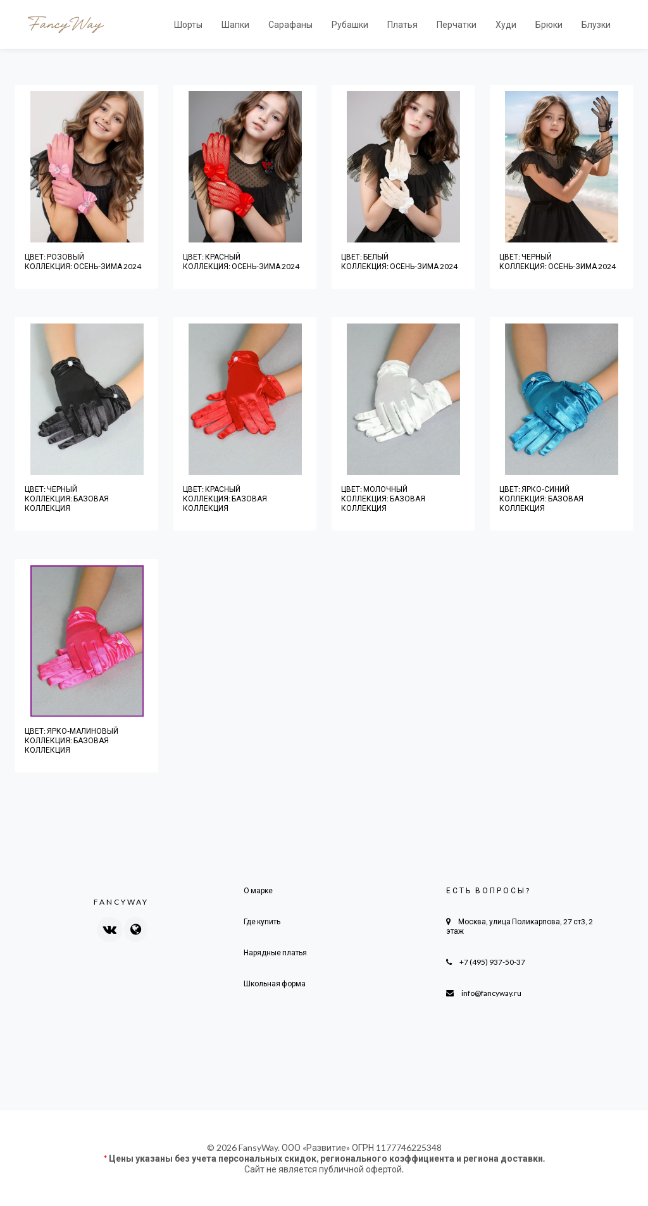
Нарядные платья (275, 952)
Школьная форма (275, 983)
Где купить (262, 921)
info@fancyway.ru (491, 993)
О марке (258, 890)
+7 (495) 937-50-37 (492, 962)
